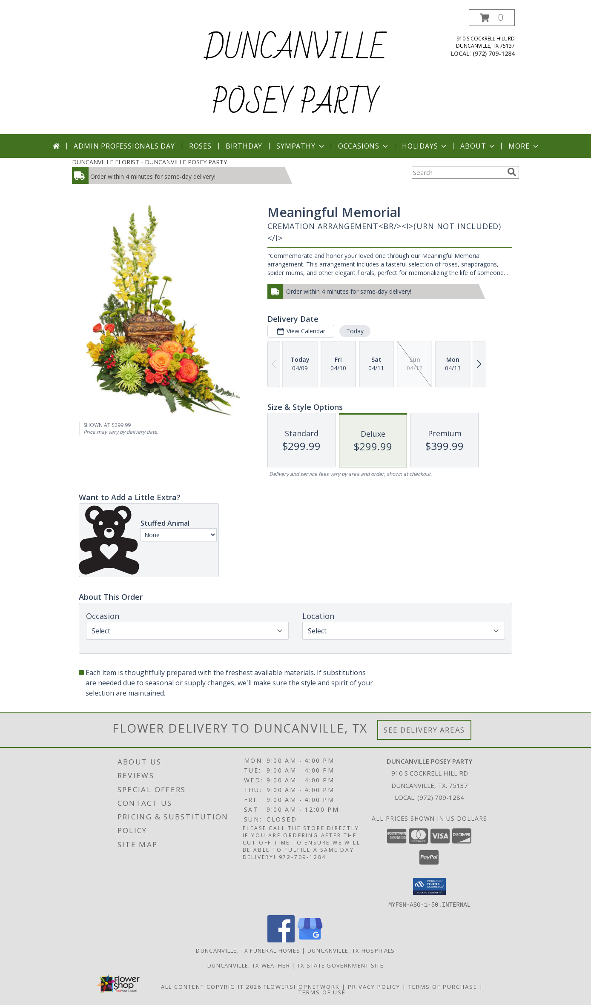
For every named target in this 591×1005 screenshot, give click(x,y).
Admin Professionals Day (124, 146)
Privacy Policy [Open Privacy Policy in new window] (374, 986)
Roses (200, 146)
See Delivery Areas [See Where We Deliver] (424, 730)
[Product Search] (457, 172)
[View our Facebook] (281, 940)
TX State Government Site (340, 965)
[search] (512, 172)
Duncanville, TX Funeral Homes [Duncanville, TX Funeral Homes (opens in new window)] (248, 950)
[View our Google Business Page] (310, 940)
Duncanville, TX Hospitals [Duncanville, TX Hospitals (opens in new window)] (351, 950)
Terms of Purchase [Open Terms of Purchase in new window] (442, 986)
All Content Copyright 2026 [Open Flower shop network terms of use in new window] (211, 986)
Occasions (364, 146)
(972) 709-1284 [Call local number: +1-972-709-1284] (494, 53)
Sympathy (300, 146)
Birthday (244, 146)
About (478, 146)
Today (355, 331)
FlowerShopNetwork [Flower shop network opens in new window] (302, 986)
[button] (492, 17)
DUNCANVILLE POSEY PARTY (295, 75)
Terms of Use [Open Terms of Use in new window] (322, 992)
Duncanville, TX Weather (248, 965)
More (523, 146)
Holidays (425, 146)
